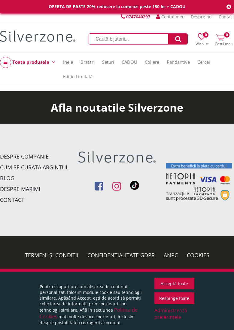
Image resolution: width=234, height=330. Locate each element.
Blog (7, 178)
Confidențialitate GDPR (121, 255)
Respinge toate (174, 298)
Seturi (108, 62)
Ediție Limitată (78, 76)
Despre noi (202, 17)
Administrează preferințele (170, 313)
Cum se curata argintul (34, 167)
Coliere (152, 62)
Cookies (198, 255)
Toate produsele (28, 62)
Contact (226, 17)
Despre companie (24, 156)
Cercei (203, 62)
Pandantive (178, 62)
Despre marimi (20, 189)
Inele (68, 62)
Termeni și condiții (51, 255)
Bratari (88, 62)
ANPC (171, 255)
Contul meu (170, 17)
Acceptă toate (174, 283)
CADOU (129, 62)
